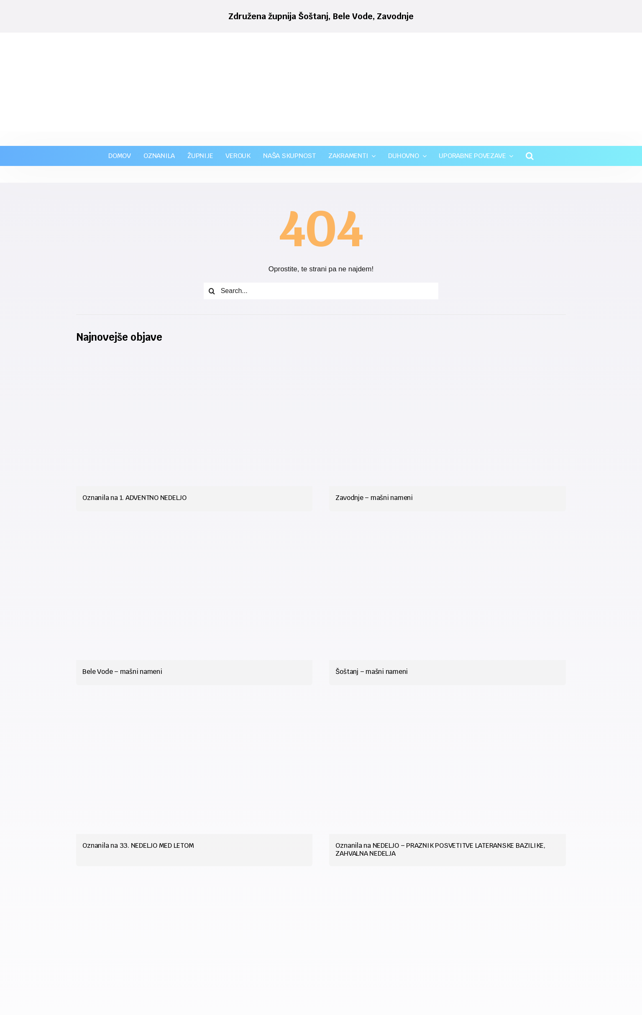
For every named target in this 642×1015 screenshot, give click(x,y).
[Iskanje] (212, 291)
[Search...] (321, 291)
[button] (530, 156)
